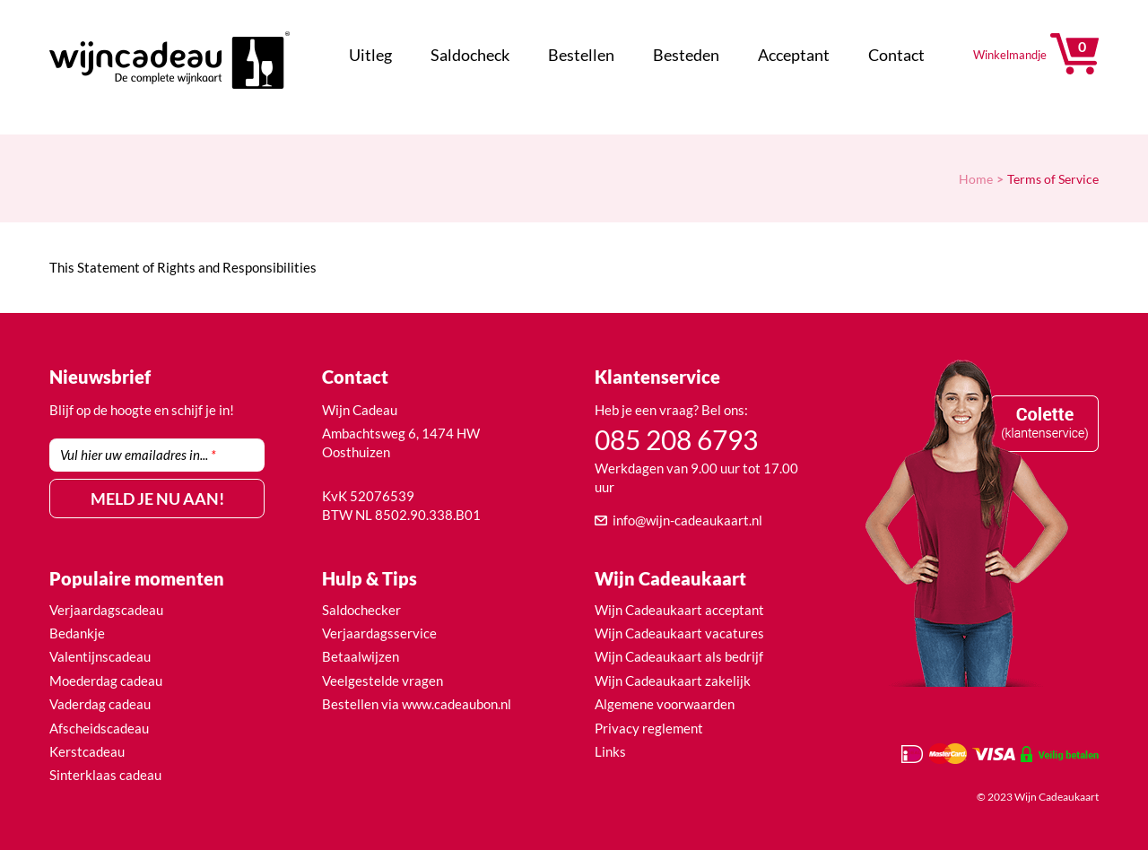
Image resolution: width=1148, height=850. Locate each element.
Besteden (686, 55)
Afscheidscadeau (99, 728)
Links (610, 751)
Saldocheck (469, 55)
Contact (896, 55)
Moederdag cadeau (105, 680)
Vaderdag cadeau (100, 704)
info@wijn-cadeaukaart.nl (687, 520)
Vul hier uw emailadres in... (138, 455)
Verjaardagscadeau (106, 610)
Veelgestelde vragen (382, 680)
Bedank (71, 633)
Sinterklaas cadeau (105, 775)
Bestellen (581, 55)
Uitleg (370, 55)
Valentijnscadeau (100, 656)
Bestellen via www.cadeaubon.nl (416, 704)
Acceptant (794, 55)
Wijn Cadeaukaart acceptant (679, 610)
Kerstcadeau (87, 751)
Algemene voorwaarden (665, 704)
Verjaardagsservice (379, 633)
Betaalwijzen (360, 656)
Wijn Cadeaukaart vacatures (679, 633)
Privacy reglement (649, 728)
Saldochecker (361, 610)
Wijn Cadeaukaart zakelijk (673, 680)
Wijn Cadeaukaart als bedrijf (679, 656)
